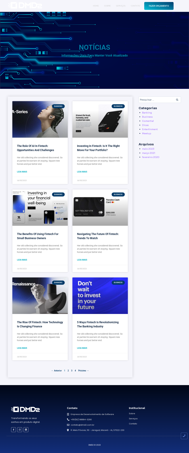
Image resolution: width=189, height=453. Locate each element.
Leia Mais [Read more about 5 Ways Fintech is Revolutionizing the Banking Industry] (82, 348)
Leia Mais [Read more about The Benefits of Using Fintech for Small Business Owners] (22, 260)
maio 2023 (148, 148)
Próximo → (83, 370)
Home (96, 5)
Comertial (148, 120)
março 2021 (148, 153)
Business (147, 116)
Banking (147, 112)
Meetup (146, 133)
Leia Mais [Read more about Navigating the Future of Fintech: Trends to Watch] (82, 260)
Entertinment (150, 129)
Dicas (145, 125)
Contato (135, 5)
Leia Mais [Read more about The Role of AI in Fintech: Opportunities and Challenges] (22, 171)
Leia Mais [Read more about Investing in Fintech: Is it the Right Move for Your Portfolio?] (82, 171)
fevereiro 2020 (150, 157)
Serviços (121, 5)
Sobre (107, 5)
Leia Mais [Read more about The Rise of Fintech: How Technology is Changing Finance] (22, 348)
